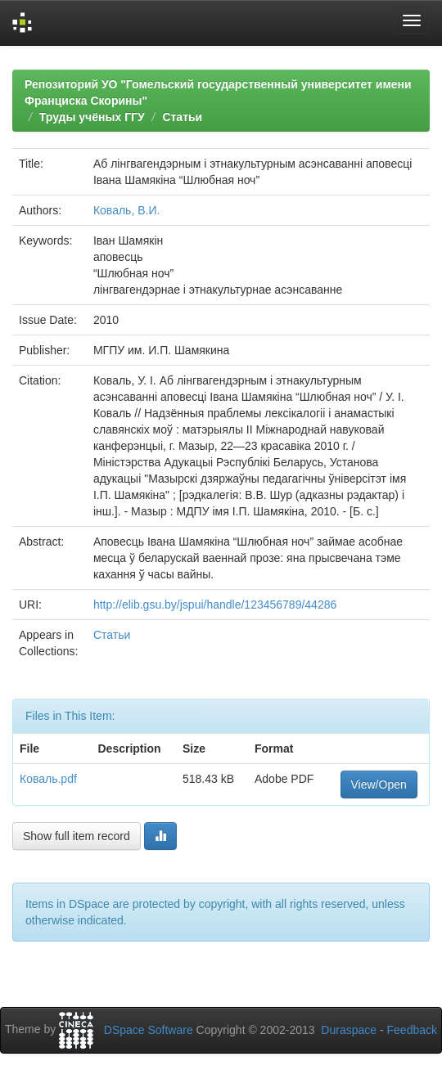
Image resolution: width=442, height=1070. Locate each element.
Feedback (412, 1029)
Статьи (182, 117)
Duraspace (349, 1029)
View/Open (379, 784)
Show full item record (76, 836)
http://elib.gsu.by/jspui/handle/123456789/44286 (214, 604)
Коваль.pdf (48, 778)
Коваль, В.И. (126, 210)
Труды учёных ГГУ (92, 117)
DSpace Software (148, 1029)
